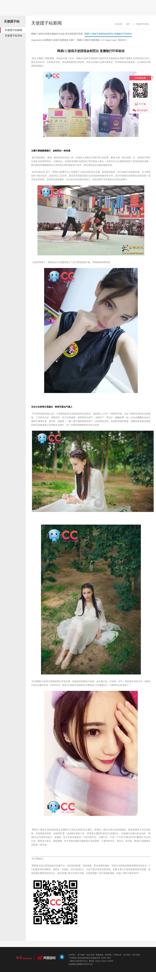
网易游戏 (99, 955)
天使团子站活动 (13, 35)
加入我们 (127, 955)
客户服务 (81, 955)
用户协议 (136, 955)
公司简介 (72, 955)
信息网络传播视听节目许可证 (80, 964)
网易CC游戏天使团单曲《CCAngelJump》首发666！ (102, 40)
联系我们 (108, 955)
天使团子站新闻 (13, 30)
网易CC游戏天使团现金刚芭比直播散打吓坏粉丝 (108, 34)
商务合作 (118, 955)
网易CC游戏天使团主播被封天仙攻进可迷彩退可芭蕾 (57, 34)
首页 (128, 24)
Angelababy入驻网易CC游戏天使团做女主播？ (53, 40)
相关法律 (90, 955)
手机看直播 (140, 78)
